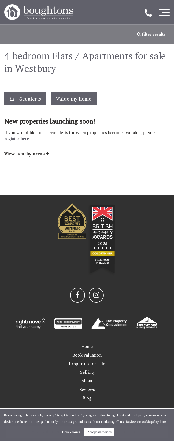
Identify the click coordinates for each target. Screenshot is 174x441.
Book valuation (86, 355)
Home (87, 346)
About (87, 380)
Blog (87, 398)
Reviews (87, 389)
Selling (87, 372)
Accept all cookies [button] (99, 432)
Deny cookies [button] (71, 432)
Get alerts (25, 99)
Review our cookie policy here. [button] (146, 422)
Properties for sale (87, 363)
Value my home (73, 99)
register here (16, 138)
